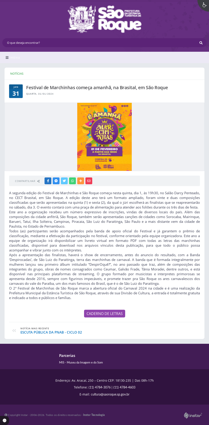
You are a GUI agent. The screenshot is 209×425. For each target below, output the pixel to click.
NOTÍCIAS (16, 73)
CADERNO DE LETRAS (105, 313)
